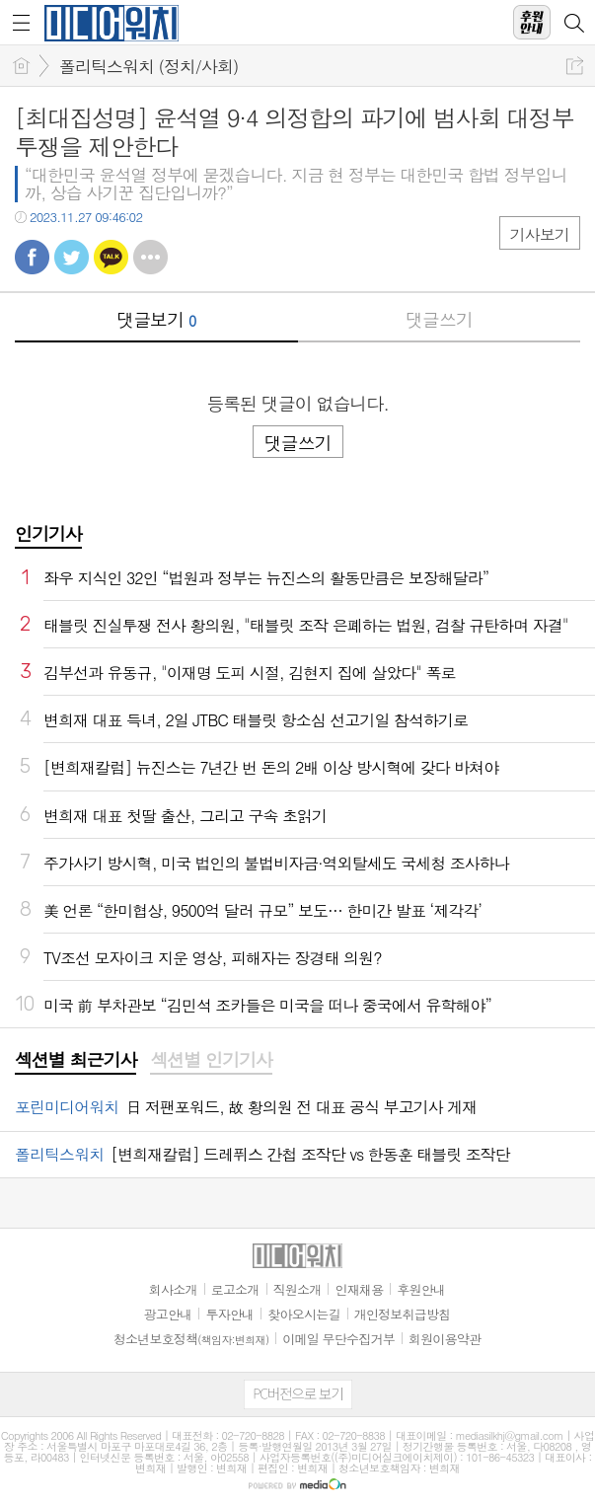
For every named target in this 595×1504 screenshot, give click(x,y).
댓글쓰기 (439, 319)
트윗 (71, 257)
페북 (32, 257)
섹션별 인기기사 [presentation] (210, 1060)
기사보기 (539, 234)
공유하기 (574, 65)
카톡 (111, 257)
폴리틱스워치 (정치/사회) (148, 66)
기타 (150, 257)
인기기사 (48, 533)
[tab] (75, 1061)
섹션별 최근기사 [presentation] (75, 1060)
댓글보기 (155, 319)
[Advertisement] (298, 1479)
